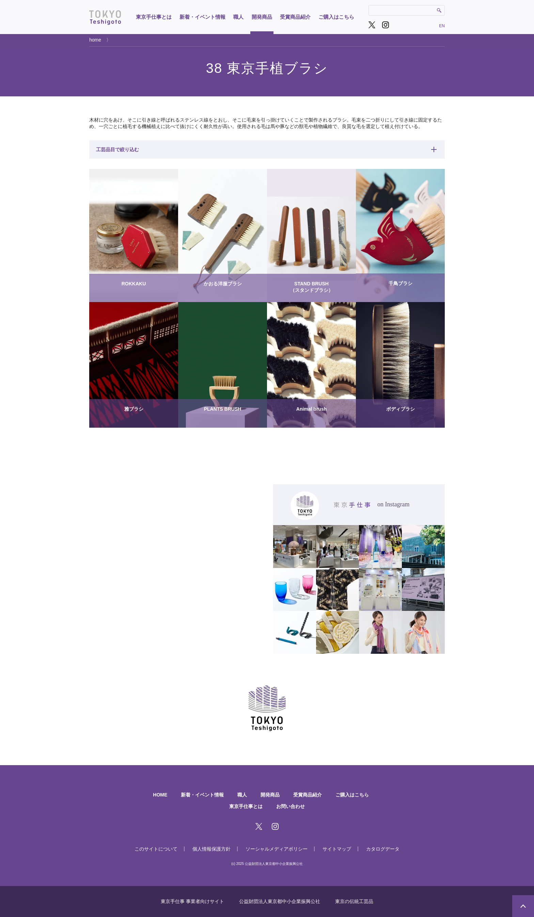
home (95, 40)
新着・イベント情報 (202, 17)
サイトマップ (337, 849)
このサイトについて (156, 849)
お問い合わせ (290, 806)
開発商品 (262, 17)
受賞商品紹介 (295, 17)
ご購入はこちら (336, 17)
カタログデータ (382, 849)
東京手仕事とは (154, 17)
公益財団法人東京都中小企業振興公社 (279, 901)
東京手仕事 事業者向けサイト (192, 901)
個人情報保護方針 (211, 849)
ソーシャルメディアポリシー (277, 849)
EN (442, 25)
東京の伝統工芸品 (354, 901)
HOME (160, 794)
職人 (238, 17)
